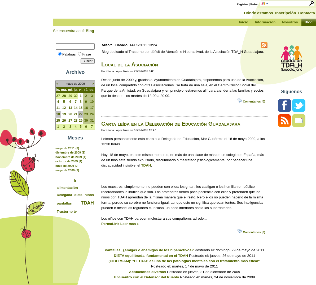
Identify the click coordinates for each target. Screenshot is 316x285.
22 (80, 114)
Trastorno (65, 212)
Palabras (69, 54)
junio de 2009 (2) (66, 165)
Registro (242, 4)
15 (80, 108)
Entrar (255, 4)
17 (92, 108)
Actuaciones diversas (147, 272)
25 (58, 120)
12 (64, 108)
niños (89, 195)
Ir (75, 180)
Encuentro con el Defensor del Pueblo (146, 277)
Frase (86, 54)
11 (58, 108)
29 (70, 96)
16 (86, 108)
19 (64, 114)
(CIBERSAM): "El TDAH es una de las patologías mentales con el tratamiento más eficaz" (184, 261)
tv (75, 212)
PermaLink (110, 224)
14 (76, 108)
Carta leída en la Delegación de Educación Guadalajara (170, 124)
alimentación (67, 188)
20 (70, 114)
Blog (90, 31)
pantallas (64, 203)
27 (58, 96)
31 (92, 120)
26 (64, 120)
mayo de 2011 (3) (67, 148)
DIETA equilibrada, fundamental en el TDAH (151, 256)
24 (92, 114)
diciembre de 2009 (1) (70, 152)
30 (76, 96)
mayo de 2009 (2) (67, 170)
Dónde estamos (258, 13)
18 (58, 114)
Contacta (306, 13)
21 (75, 114)
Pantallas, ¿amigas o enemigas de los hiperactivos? (149, 250)
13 (70, 108)
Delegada (64, 195)
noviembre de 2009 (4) (70, 157)
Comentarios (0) (254, 101)
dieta (78, 195)
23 (86, 114)
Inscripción (285, 13)
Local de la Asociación (129, 64)
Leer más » (129, 224)
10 (92, 102)
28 (64, 96)
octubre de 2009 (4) (68, 161)
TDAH (87, 203)
